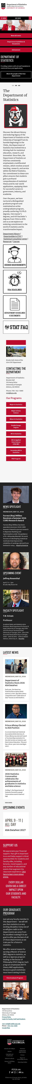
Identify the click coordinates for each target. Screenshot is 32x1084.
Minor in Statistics (16, 419)
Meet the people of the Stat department (16, 75)
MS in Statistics (16, 434)
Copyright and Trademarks (9, 1055)
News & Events (16, 35)
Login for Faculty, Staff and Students (13, 1019)
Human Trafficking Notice (10, 1062)
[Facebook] (10, 1072)
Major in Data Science (16, 412)
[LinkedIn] (22, 1072)
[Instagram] (15, 1072)
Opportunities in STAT (12, 236)
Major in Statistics (16, 404)
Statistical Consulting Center (15, 239)
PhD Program (16, 459)
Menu (3, 18)
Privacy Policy (6, 1017)
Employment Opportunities (22, 1051)
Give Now (18, 18)
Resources (7, 241)
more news (8, 802)
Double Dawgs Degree (16, 426)
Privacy (22, 1055)
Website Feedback (9, 1058)
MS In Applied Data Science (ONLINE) (16, 442)
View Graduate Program (14, 978)
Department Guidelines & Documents (16, 43)
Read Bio (21, 638)
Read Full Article (22, 545)
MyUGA (9, 1051)
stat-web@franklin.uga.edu (11, 1024)
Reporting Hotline (22, 1062)
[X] (12, 1072)
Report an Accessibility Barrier (22, 1058)
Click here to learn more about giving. (14, 874)
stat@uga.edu (11, 393)
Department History (11, 234)
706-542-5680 (12, 1026)
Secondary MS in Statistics (16, 451)
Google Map (6, 1028)
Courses (16, 241)
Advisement (16, 50)
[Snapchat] (17, 1072)
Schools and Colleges (9, 1048)
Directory (22, 1048)
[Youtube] (20, 1072)
